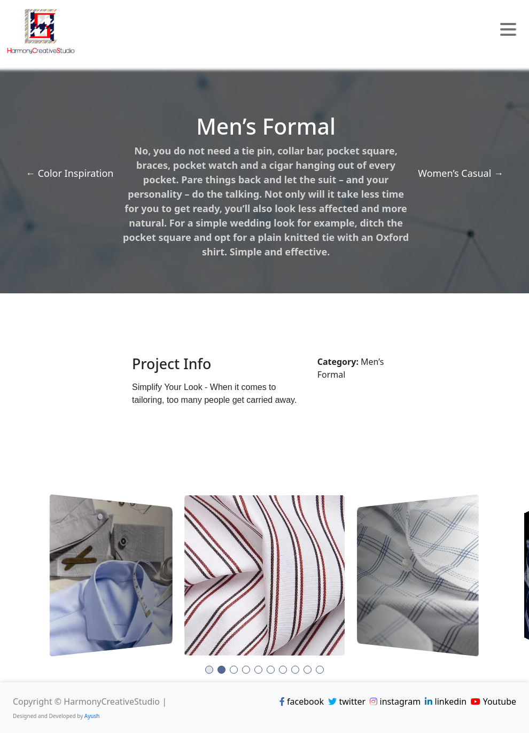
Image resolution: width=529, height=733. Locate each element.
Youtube (493, 701)
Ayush (92, 716)
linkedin (445, 701)
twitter (346, 701)
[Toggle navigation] (508, 31)
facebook (301, 701)
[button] (209, 670)
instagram (395, 701)
